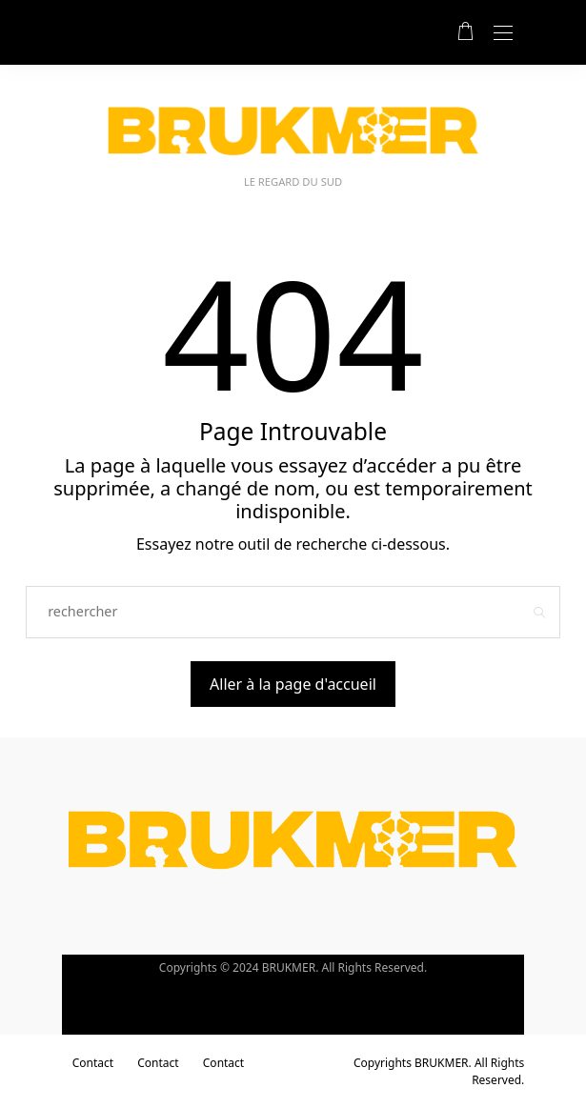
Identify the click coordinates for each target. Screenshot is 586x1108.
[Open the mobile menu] (503, 34)
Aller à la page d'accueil (293, 684)
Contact (92, 1063)
